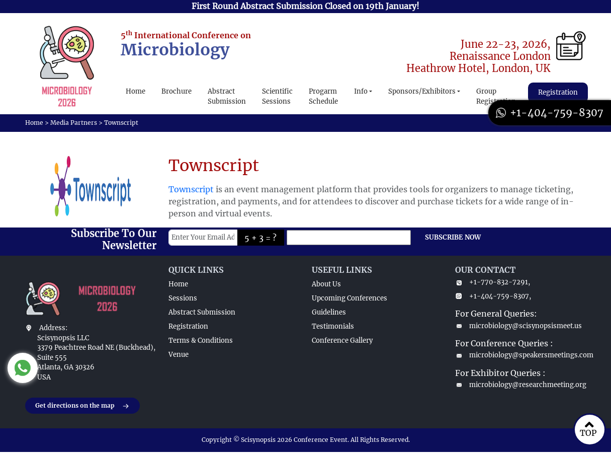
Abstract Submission (227, 96)
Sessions (182, 298)
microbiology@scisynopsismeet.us (518, 326)
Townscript (191, 189)
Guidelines (329, 312)
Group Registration (496, 96)
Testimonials (333, 326)
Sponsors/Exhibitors (422, 91)
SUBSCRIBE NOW (453, 237)
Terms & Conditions (200, 340)
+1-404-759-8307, (493, 296)
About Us (326, 284)
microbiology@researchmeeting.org (520, 385)
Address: (53, 328)
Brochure (176, 91)
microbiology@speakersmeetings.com (520, 355)
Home (135, 91)
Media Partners (73, 122)
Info (361, 91)
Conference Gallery (342, 340)
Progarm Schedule (323, 96)
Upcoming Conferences (349, 298)
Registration (558, 92)
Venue (178, 354)
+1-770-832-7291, (492, 282)
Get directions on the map (82, 406)
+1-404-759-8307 (549, 112)
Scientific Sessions (277, 96)
